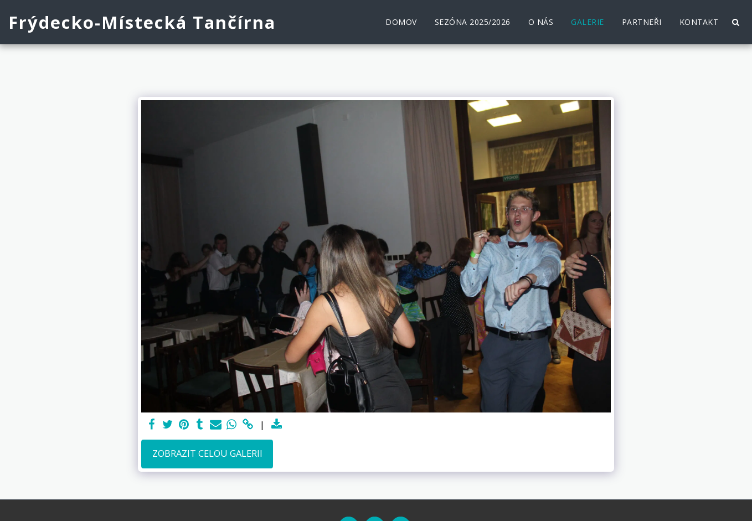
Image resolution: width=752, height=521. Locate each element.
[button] (735, 22)
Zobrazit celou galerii (207, 453)
